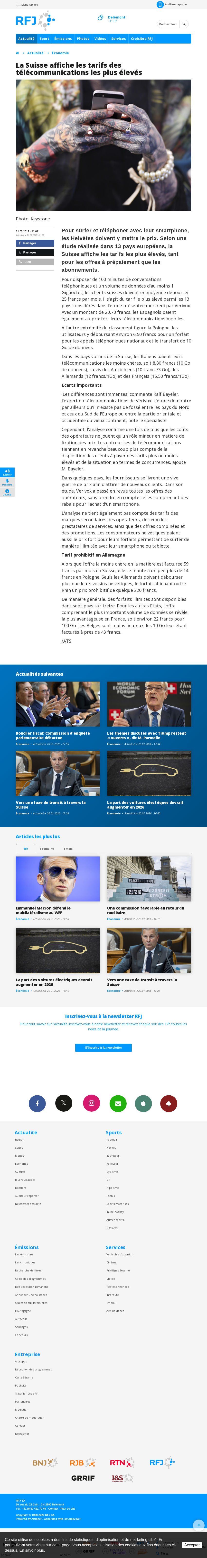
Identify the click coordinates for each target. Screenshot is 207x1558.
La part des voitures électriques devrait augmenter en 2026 (145, 805)
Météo (110, 1278)
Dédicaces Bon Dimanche (31, 1286)
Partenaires (22, 1401)
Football (111, 1139)
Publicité (21, 1385)
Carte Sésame (24, 1377)
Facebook (37, 1103)
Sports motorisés (117, 1203)
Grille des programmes (30, 1278)
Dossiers (20, 1187)
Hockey (111, 1147)
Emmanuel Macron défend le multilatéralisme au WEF (43, 910)
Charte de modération (29, 1417)
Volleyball (112, 1163)
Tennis (110, 1195)
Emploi (110, 1302)
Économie (60, 53)
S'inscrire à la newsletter (103, 1047)
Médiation (21, 1409)
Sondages (21, 1326)
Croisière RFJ (142, 38)
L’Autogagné (23, 1310)
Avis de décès (115, 1310)
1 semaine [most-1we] (47, 848)
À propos (21, 1361)
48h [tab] (25, 848)
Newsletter (22, 1433)
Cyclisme (112, 1171)
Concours (21, 1334)
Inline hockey (115, 1211)
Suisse (19, 1147)
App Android (168, 1103)
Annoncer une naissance (31, 1294)
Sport (44, 38)
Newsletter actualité (28, 1203)
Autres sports (115, 1219)
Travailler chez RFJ (26, 1393)
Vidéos (100, 38)
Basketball (113, 1155)
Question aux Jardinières (31, 1302)
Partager (27, 243)
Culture (20, 1171)
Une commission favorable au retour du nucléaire (145, 910)
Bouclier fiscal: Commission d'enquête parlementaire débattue (53, 735)
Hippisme (112, 1187)
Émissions (63, 38)
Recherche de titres (28, 1270)
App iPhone (143, 1103)
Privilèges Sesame (118, 1270)
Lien (25, 262)
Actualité (26, 38)
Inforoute (112, 1294)
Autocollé (21, 1318)
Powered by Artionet (28, 1518)
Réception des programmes (33, 1369)
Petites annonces (117, 1286)
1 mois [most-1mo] (68, 848)
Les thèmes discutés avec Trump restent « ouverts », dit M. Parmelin (146, 735)
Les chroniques (25, 1262)
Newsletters (118, 1103)
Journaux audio (25, 1179)
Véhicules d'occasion (119, 1254)
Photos (83, 38)
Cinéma (111, 1262)
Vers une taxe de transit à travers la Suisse (50, 805)
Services (118, 38)
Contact (20, 1425)
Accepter (192, 1545)
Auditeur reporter (27, 1195)
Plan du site (67, 1508)
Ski (108, 1179)
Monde (19, 1155)
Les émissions (24, 1254)
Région (19, 1139)
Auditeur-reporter (172, 4)
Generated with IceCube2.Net (62, 1518)
